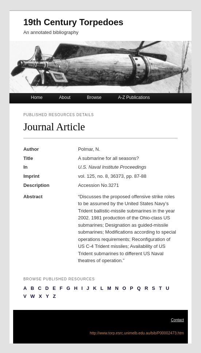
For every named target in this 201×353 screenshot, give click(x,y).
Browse (94, 97)
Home (37, 97)
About (64, 97)
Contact (177, 320)
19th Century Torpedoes (73, 22)
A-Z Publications (134, 97)
